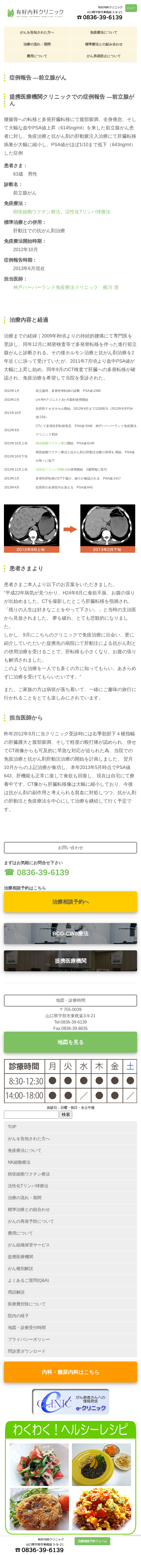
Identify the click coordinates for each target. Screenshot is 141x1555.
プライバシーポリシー (29, 1339)
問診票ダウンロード (27, 1351)
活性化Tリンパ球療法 (88, 211)
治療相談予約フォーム (92, 1541)
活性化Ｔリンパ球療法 (51, 469)
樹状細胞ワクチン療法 (36, 211)
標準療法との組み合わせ (104, 44)
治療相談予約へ (70, 902)
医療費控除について (27, 1304)
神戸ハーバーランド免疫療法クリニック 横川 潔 (65, 287)
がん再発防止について (104, 56)
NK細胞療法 (19, 1162)
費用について (37, 56)
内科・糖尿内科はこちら (71, 1372)
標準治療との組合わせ (29, 1209)
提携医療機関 (70, 961)
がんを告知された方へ (37, 32)
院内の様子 (18, 1316)
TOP (12, 1127)
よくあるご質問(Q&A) (28, 1280)
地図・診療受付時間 (27, 1327)
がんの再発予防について (31, 1221)
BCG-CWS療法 (71, 933)
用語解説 (16, 1292)
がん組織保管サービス (29, 1245)
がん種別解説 (20, 1268)
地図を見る (71, 1042)
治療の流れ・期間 (37, 44)
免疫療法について (103, 32)
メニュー (131, 8)
